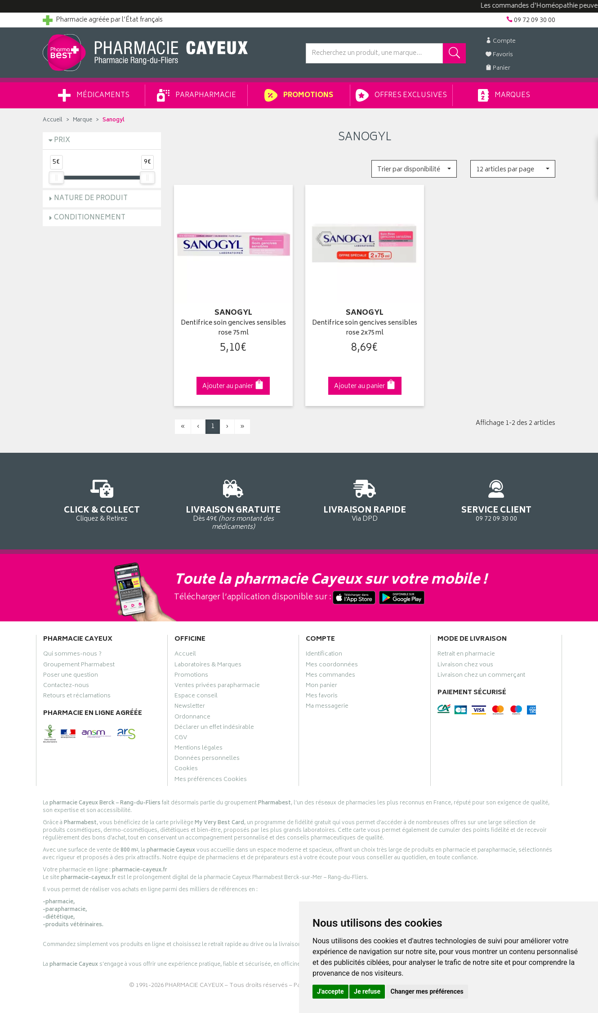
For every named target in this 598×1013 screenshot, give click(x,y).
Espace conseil (196, 696)
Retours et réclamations (77, 696)
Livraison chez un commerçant (481, 676)
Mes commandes (330, 676)
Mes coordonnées (332, 665)
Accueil (52, 120)
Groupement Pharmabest (79, 665)
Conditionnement (89, 218)
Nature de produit (91, 198)
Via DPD (365, 499)
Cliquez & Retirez (102, 499)
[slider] (56, 177)
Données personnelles (207, 759)
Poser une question (70, 676)
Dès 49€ (233, 503)
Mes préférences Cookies (210, 780)
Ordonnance (192, 718)
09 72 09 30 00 (496, 499)
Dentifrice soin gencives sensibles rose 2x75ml (364, 328)
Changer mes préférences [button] (427, 991)
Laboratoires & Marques (207, 665)
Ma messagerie (327, 707)
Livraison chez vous (465, 665)
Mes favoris (322, 696)
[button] (413, 169)
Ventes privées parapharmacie (217, 686)
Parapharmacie (196, 95)
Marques (504, 95)
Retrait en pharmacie (466, 655)
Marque (82, 120)
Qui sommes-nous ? (72, 655)
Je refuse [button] (367, 991)
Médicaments (93, 95)
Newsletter (189, 707)
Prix (62, 140)
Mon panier (321, 686)
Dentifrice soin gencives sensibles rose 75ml (233, 328)
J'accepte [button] (330, 991)
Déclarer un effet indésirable (214, 728)
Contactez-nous (66, 686)
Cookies (186, 769)
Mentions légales (198, 749)
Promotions (298, 95)
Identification (324, 655)
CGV (180, 738)
